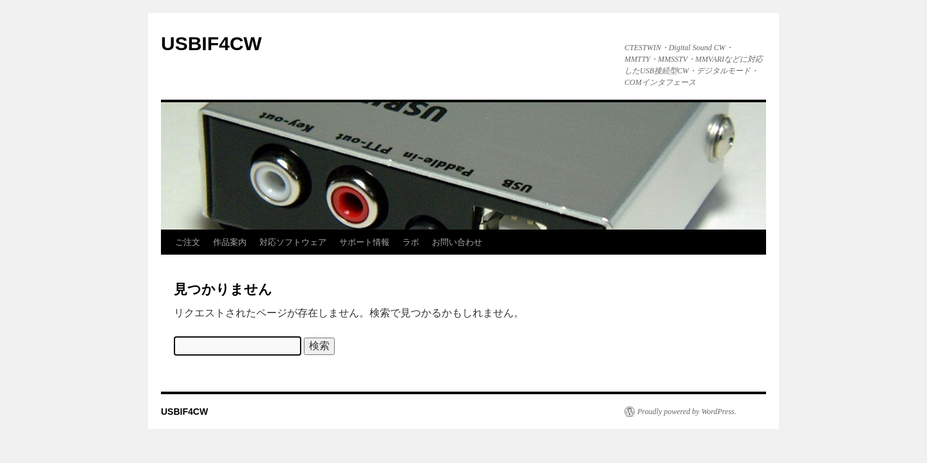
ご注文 (187, 242)
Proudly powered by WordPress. (686, 411)
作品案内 (230, 242)
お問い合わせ (457, 242)
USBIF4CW (211, 43)
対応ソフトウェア (292, 242)
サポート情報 (364, 242)
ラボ (410, 242)
